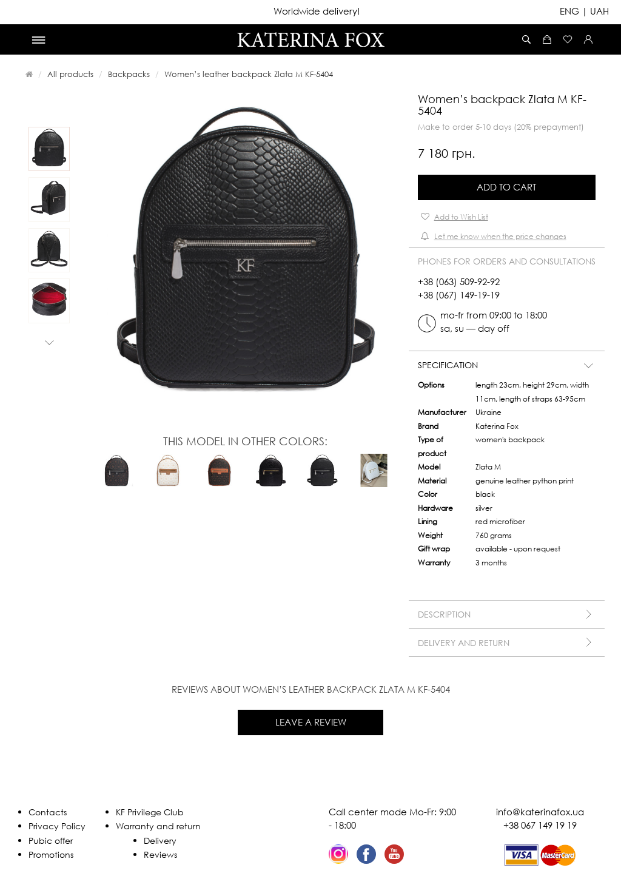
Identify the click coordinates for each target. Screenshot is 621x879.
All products (70, 74)
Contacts (48, 812)
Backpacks (129, 74)
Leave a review (310, 721)
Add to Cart (506, 186)
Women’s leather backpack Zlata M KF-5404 (248, 74)
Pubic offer (51, 840)
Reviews (160, 854)
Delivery (160, 840)
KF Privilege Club (150, 812)
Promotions (51, 854)
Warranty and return (158, 826)
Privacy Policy (57, 826)
